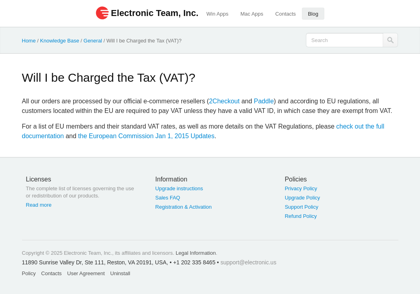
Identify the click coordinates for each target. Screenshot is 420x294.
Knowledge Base (59, 41)
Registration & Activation (183, 207)
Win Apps (218, 14)
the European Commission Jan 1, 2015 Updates (146, 136)
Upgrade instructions (179, 188)
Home (29, 41)
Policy (29, 273)
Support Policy (301, 207)
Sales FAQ (167, 198)
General (93, 41)
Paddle (264, 101)
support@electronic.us (249, 262)
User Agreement (86, 273)
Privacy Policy (301, 188)
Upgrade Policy (302, 198)
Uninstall (120, 273)
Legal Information (196, 253)
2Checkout (224, 101)
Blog (313, 14)
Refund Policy (301, 216)
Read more (39, 205)
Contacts (285, 14)
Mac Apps (251, 14)
